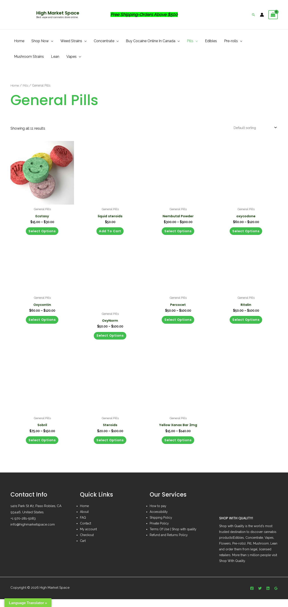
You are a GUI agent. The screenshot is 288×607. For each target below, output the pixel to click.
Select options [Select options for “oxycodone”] (246, 233)
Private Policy (159, 531)
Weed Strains (71, 41)
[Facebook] (252, 596)
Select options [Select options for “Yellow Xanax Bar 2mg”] (178, 447)
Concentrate (104, 41)
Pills (190, 41)
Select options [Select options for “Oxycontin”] (42, 324)
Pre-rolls (231, 41)
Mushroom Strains (29, 56)
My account (88, 537)
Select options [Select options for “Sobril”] (42, 447)
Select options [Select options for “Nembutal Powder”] (178, 233)
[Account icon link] (262, 15)
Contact (85, 531)
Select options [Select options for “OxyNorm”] (110, 340)
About (84, 519)
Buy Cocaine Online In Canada (150, 41)
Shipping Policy (161, 525)
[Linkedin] (268, 596)
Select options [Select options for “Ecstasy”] (42, 233)
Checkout (87, 543)
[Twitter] (260, 596)
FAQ (83, 525)
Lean (55, 56)
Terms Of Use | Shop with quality (173, 537)
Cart (83, 548)
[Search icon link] (253, 15)
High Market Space (57, 13)
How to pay (158, 514)
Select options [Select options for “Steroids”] (110, 447)
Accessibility (159, 519)
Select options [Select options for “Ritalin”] (246, 324)
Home (19, 41)
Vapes (71, 56)
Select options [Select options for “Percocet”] (178, 324)
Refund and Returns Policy (169, 543)
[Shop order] (252, 128)
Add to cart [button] (110, 233)
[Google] (276, 596)
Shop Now (40, 41)
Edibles (211, 41)
